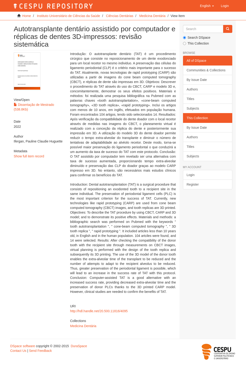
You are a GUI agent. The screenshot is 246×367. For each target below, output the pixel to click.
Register (193, 184)
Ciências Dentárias (119, 16)
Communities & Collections (206, 70)
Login (191, 175)
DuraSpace (79, 346)
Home (26, 16)
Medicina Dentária (152, 16)
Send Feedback (40, 351)
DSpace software (22, 346)
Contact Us (18, 351)
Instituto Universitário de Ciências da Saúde (68, 16)
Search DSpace (196, 37)
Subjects (193, 108)
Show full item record (29, 156)
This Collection (196, 43)
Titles (190, 99)
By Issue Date (197, 80)
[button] (206, 6)
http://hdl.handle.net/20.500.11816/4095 (99, 311)
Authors (192, 89)
